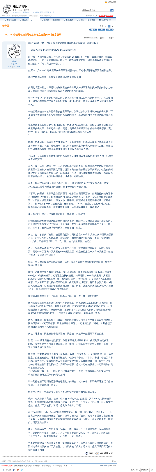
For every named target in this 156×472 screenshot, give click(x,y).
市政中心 (105, 20)
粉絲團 (8, 470)
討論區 (23, 20)
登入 (133, 470)
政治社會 (15, 16)
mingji (20, 10)
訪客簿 (91, 20)
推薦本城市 (27, 12)
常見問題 (27, 466)
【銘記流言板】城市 (36, 16)
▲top (114, 461)
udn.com (112, 465)
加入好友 (17, 66)
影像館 (56, 20)
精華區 (34, 20)
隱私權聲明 (57, 466)
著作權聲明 (46, 466)
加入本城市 (17, 12)
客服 (65, 466)
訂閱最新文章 (49, 12)
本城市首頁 (10, 20)
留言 (9, 66)
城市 (8, 16)
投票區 (45, 20)
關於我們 (18, 466)
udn (3, 16)
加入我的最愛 (38, 12)
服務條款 (36, 466)
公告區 (80, 20)
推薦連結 (68, 20)
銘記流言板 (20, 6)
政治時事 (23, 16)
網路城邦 (112, 2)
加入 (138, 470)
